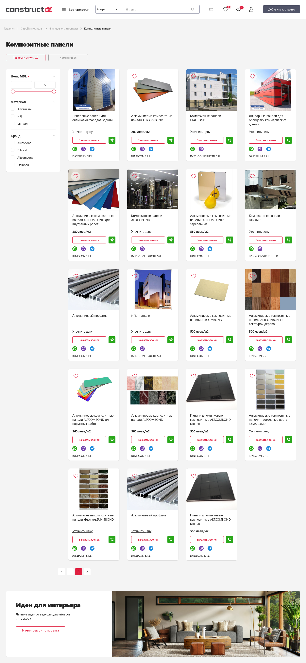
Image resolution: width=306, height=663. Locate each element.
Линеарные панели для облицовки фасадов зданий (92, 118)
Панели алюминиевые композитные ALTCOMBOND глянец (210, 419)
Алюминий (24, 109)
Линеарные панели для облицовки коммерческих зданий (267, 120)
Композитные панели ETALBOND (205, 118)
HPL (19, 116)
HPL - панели (140, 315)
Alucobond (24, 143)
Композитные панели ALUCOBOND (146, 218)
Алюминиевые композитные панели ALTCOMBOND (152, 118)
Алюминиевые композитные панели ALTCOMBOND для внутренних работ (93, 220)
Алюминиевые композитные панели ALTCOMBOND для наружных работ (93, 419)
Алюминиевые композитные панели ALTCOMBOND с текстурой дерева (269, 319)
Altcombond (25, 157)
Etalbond (23, 165)
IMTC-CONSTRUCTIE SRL (205, 156)
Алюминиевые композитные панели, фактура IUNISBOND (93, 517)
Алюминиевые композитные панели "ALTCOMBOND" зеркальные (210, 220)
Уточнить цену (82, 132)
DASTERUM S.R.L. (82, 156)
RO (211, 9)
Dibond (22, 150)
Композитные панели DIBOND (264, 218)
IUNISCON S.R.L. (141, 156)
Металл (22, 124)
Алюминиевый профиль (90, 315)
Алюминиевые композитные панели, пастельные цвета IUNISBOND (269, 419)
